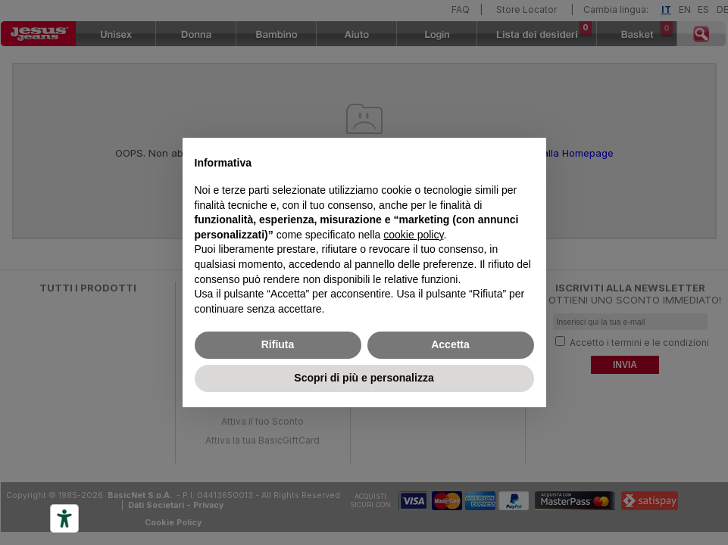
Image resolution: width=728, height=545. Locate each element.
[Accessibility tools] (64, 518)
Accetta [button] (450, 344)
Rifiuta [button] (278, 344)
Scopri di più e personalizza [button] (363, 378)
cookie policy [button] (413, 235)
